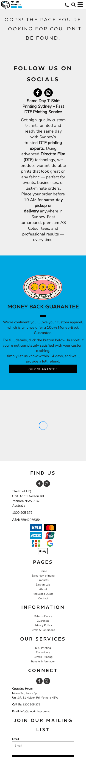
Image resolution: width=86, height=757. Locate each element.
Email (15, 739)
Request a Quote (43, 594)
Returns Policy (43, 616)
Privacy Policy (43, 625)
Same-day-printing (43, 575)
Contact (43, 598)
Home (43, 571)
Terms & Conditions (43, 630)
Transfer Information (43, 661)
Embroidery (43, 652)
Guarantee (43, 621)
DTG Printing (43, 648)
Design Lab (43, 584)
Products (43, 580)
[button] (73, 4)
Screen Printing (43, 657)
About (43, 589)
